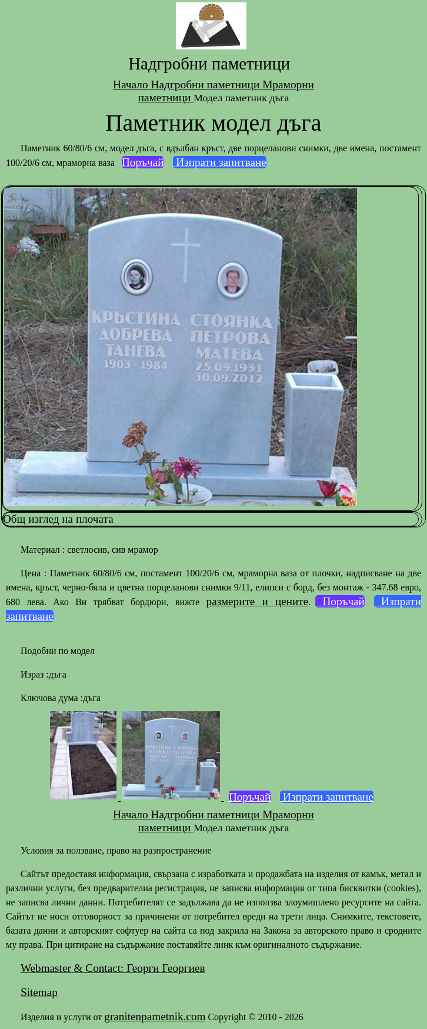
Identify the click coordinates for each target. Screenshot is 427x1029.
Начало (132, 84)
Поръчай (143, 162)
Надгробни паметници (206, 84)
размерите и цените (257, 601)
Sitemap (39, 992)
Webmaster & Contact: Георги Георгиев (113, 968)
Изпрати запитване (219, 162)
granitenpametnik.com (154, 1016)
